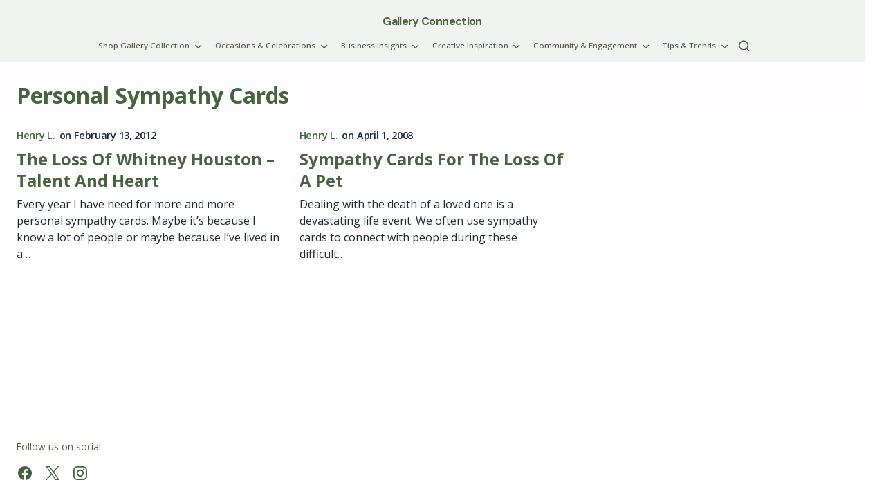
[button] (744, 45)
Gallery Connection (432, 21)
